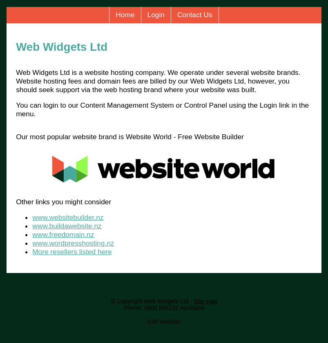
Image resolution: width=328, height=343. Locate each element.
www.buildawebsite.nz (67, 226)
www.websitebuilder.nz (67, 217)
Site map (205, 301)
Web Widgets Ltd (166, 301)
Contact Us (194, 15)
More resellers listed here (72, 252)
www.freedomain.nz (63, 234)
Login (156, 15)
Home (125, 15)
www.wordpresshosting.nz (73, 243)
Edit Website (164, 321)
